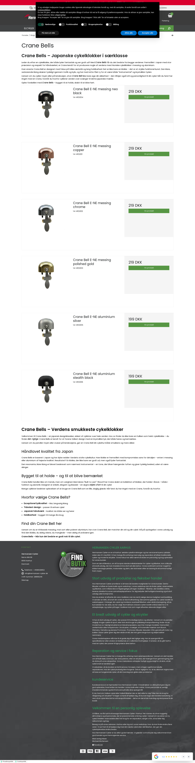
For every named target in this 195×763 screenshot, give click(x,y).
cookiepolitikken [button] (44, 10)
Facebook (97, 745)
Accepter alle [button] (147, 33)
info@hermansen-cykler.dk (36, 573)
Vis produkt (149, 97)
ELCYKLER (29, 28)
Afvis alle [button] (129, 33)
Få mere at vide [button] (48, 33)
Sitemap (25, 580)
